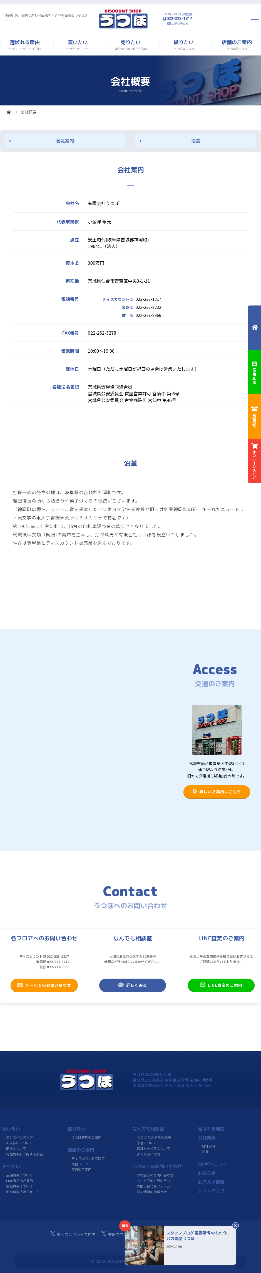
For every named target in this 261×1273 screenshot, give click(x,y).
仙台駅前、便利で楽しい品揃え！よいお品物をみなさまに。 (46, 17)
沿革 (195, 141)
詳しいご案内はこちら (217, 791)
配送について (16, 1148)
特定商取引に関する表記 (24, 1154)
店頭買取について (19, 1175)
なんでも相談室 (148, 1129)
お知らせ (207, 1173)
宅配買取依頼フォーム (22, 1191)
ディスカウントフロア (88, 1158)
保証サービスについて (153, 1148)
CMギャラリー (212, 1164)
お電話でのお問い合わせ (155, 1175)
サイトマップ (211, 1191)
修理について (147, 1143)
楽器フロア (79, 1164)
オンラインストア (19, 1137)
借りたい (76, 1129)
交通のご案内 (81, 1169)
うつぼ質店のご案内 (86, 1137)
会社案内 (65, 141)
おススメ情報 (211, 1182)
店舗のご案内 (81, 1150)
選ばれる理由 (211, 1129)
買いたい (11, 1129)
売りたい (11, 1166)
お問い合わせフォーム (153, 1186)
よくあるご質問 (148, 1154)
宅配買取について (19, 1186)
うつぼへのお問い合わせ (157, 1166)
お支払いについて (19, 1143)
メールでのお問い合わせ (44, 985)
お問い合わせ (180, 23)
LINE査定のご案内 (221, 985)
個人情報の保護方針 (151, 1191)
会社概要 (207, 1138)
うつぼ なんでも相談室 (154, 1137)
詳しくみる (132, 985)
